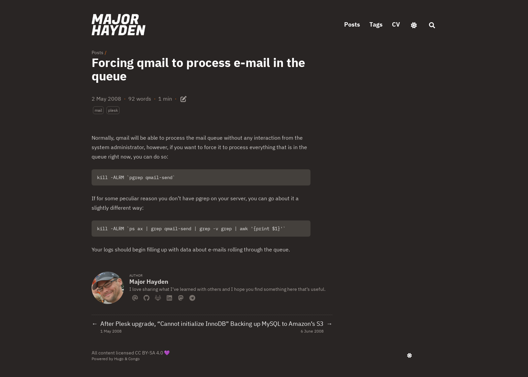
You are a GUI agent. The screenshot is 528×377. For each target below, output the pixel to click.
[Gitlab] (158, 297)
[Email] (135, 297)
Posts (97, 52)
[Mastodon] (181, 297)
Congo (134, 358)
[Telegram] (192, 297)
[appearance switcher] (413, 24)
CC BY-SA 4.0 (149, 353)
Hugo (119, 358)
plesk (113, 110)
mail (98, 110)
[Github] (146, 297)
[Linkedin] (169, 297)
